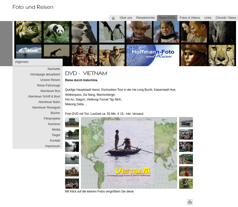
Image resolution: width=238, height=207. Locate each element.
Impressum (52, 146)
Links (207, 18)
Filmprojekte (52, 118)
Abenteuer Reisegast (46, 107)
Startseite (53, 69)
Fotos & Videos (190, 18)
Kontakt (55, 140)
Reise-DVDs (167, 18)
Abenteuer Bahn (49, 102)
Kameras (54, 124)
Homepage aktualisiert (45, 74)
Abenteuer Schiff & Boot (44, 96)
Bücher (55, 113)
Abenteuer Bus (50, 91)
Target (56, 135)
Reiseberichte (145, 18)
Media (56, 129)
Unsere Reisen (50, 80)
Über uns (126, 18)
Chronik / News (226, 18)
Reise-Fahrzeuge (48, 85)
